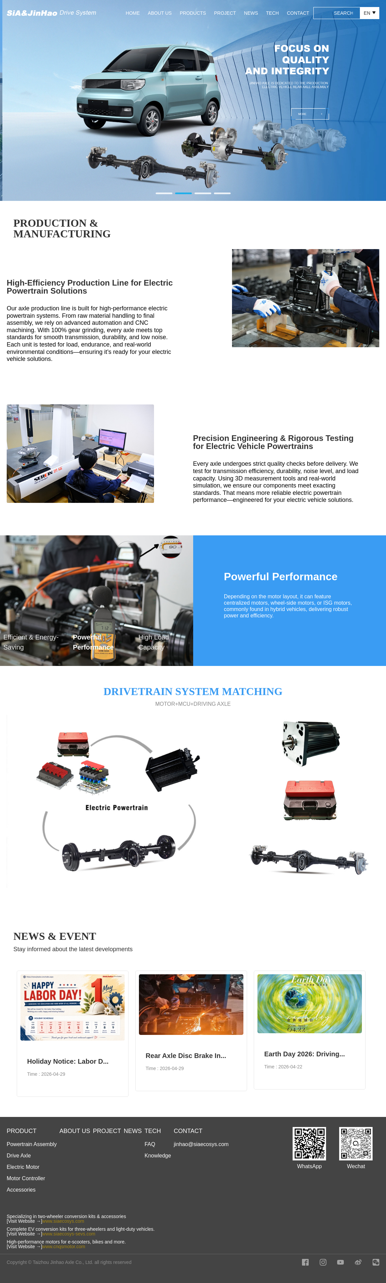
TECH (272, 13)
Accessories (21, 1190)
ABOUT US (160, 13)
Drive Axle (19, 1155)
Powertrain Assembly (32, 1144)
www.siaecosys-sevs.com (68, 1233)
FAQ (150, 1144)
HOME (133, 13)
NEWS (251, 13)
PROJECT (225, 13)
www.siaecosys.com (63, 1221)
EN (370, 13)
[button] (164, 193)
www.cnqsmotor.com (63, 1246)
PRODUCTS (193, 13)
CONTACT (298, 13)
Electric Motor (23, 1167)
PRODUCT (21, 1131)
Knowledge (158, 1155)
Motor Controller (26, 1178)
